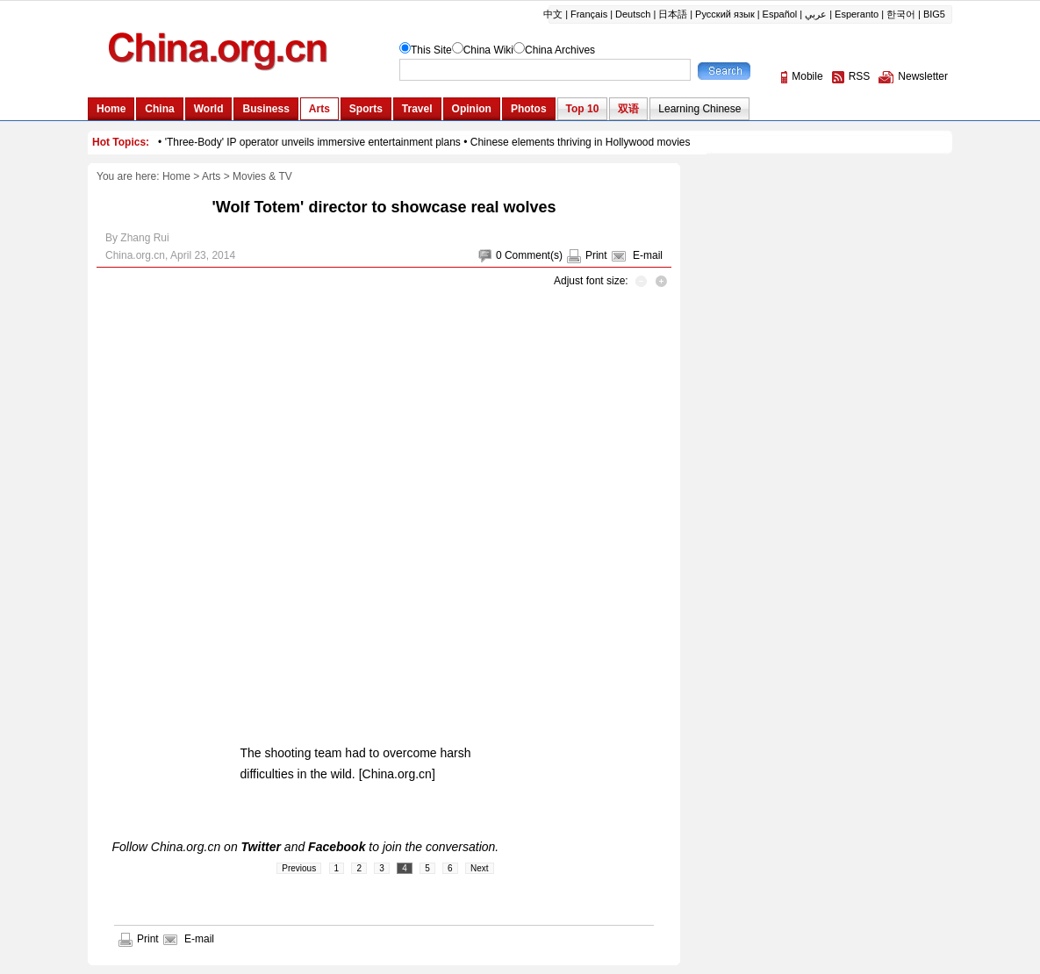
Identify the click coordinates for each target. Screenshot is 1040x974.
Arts (211, 176)
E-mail (648, 255)
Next (479, 868)
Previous (299, 868)
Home (176, 176)
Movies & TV (262, 176)
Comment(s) (534, 255)
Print (596, 255)
